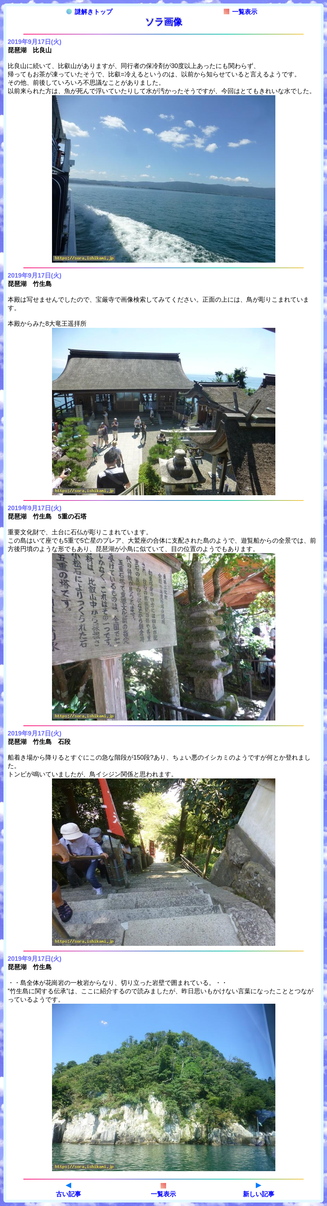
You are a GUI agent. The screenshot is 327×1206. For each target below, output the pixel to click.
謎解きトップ (89, 11)
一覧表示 (240, 11)
